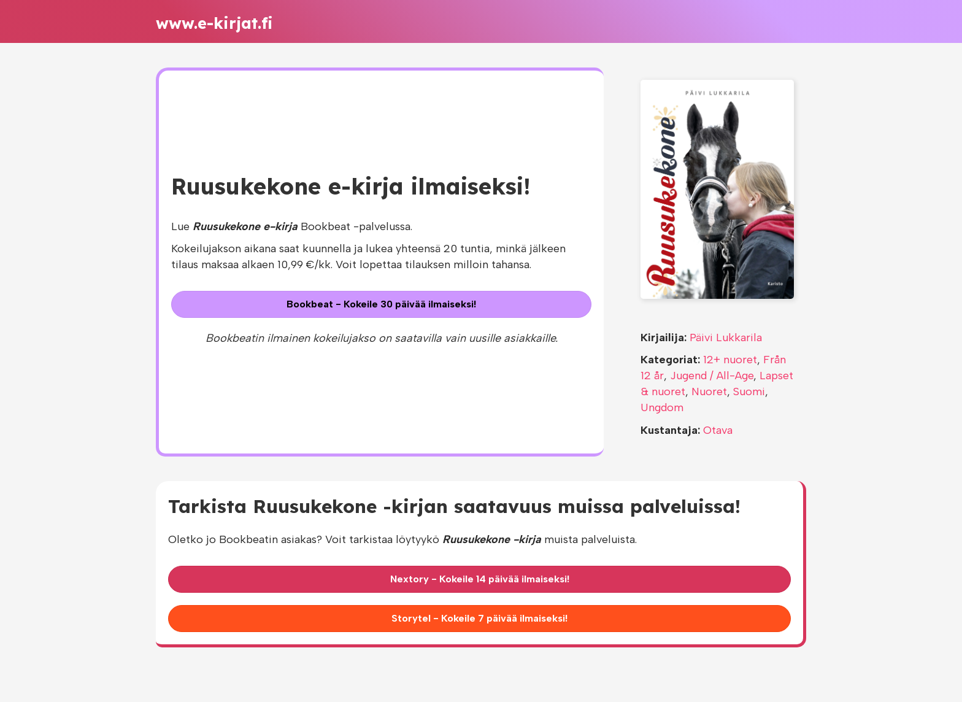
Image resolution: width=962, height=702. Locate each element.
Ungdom (662, 407)
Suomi (749, 391)
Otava (718, 430)
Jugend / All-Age (711, 375)
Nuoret (709, 391)
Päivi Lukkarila (726, 337)
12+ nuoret (730, 359)
